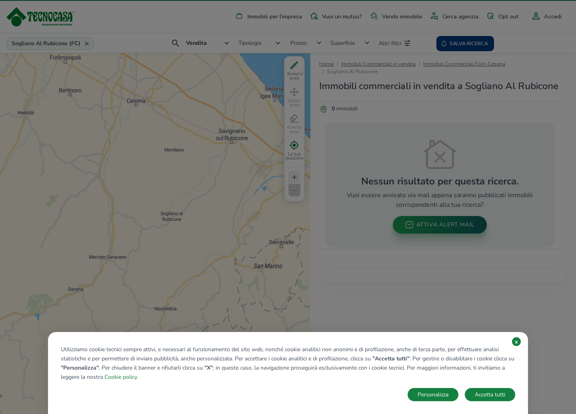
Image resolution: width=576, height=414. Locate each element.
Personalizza (433, 394)
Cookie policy (120, 377)
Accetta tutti (490, 394)
